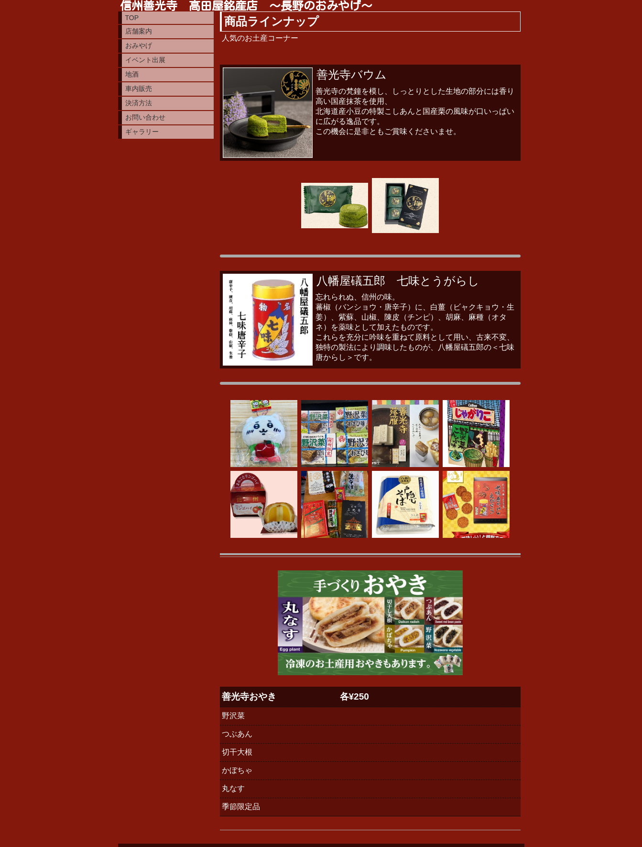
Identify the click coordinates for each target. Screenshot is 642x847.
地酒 (132, 74)
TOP (132, 18)
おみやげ (138, 45)
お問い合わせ (145, 117)
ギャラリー (142, 131)
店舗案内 (138, 31)
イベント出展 (145, 60)
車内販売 (138, 88)
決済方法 (138, 103)
